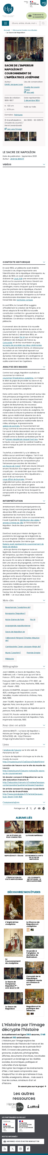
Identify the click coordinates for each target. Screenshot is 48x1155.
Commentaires (11, 802)
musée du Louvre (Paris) (32, 88)
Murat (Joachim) (13, 652)
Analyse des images (15, 366)
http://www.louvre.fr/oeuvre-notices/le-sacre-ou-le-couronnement (24, 772)
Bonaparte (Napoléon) (15, 613)
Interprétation (13, 500)
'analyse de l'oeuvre (12, 750)
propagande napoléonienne (17, 625)
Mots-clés (8, 600)
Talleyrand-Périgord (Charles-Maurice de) (22, 639)
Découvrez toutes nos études (25, 30)
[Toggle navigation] (5, 23)
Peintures (18, 115)
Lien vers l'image (14, 129)
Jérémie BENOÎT (17, 159)
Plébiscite (9, 658)
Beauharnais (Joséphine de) (18, 607)
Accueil (7, 30)
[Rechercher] (25, 23)
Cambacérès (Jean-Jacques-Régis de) (23, 646)
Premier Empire (33, 652)
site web (30, 92)
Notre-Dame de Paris (14, 619)
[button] (12, 136)
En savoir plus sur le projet (31, 1086)
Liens (6, 744)
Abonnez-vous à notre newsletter (21, 1141)
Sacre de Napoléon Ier (15, 631)
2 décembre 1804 (32, 100)
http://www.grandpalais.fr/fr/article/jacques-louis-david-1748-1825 (23, 795)
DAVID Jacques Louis (14, 84)
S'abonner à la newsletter (38, 16)
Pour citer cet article (14, 725)
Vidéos (7, 164)
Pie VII (32, 619)
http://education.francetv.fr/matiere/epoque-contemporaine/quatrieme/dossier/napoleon (24, 783)
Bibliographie (10, 666)
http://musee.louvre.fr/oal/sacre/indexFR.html (23, 761)
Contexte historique (16, 262)
